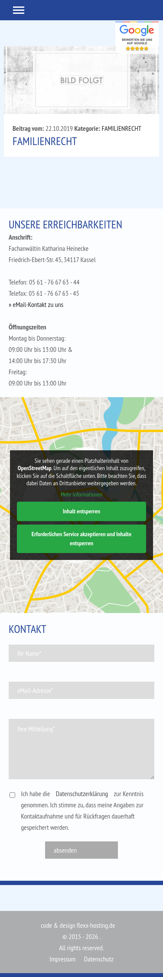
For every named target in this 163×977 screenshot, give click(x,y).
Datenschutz (99, 959)
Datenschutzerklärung (82, 793)
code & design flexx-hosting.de (78, 925)
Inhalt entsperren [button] (81, 511)
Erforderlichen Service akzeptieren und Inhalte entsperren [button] (81, 538)
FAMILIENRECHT (121, 128)
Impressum (62, 959)
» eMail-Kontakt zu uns (36, 304)
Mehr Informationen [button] (81, 494)
